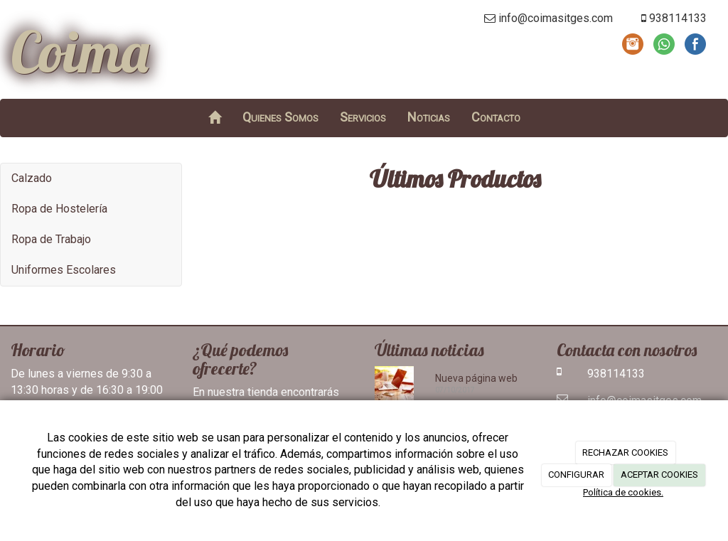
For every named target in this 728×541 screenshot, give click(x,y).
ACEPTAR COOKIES (659, 474)
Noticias (428, 116)
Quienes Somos (280, 116)
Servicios (363, 116)
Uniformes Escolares (63, 270)
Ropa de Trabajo (51, 239)
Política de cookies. (623, 492)
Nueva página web (476, 378)
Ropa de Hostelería (59, 208)
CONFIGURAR (576, 474)
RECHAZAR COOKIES (625, 452)
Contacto (495, 116)
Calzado (31, 178)
